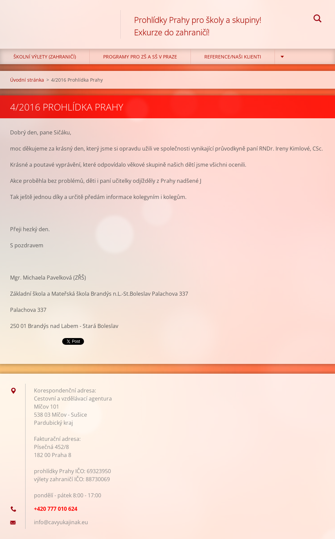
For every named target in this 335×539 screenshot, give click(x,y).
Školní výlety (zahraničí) (44, 56)
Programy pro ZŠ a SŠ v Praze (140, 56)
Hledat (317, 19)
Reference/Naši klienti (232, 56)
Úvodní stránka (27, 80)
